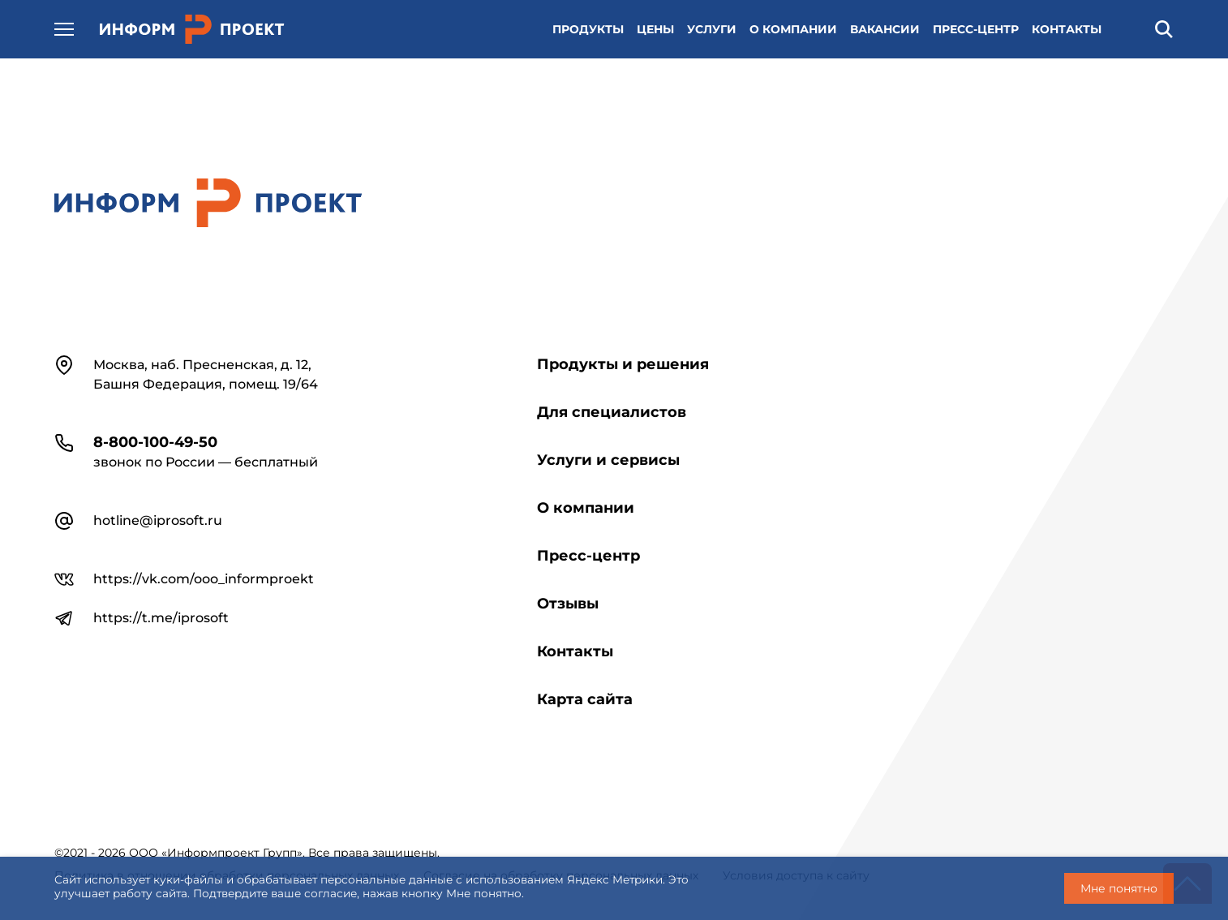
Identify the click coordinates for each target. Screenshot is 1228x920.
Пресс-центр (588, 556)
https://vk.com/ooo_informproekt (203, 579)
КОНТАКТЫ (1066, 29)
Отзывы (568, 604)
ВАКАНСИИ (885, 29)
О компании (585, 508)
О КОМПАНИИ (793, 29)
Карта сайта (585, 699)
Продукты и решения (623, 364)
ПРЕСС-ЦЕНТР (976, 29)
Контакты (575, 651)
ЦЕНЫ (655, 29)
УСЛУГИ (711, 29)
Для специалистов (611, 412)
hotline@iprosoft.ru (157, 520)
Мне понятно (1118, 888)
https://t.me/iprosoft (161, 618)
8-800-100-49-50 (155, 442)
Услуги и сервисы (608, 460)
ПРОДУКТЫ (588, 29)
